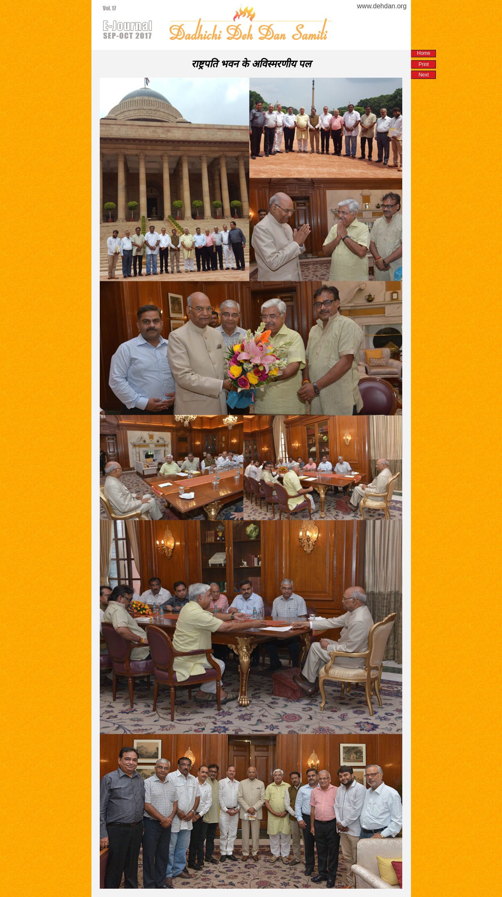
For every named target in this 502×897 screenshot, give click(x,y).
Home (423, 53)
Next (423, 75)
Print (423, 64)
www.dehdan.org (381, 6)
